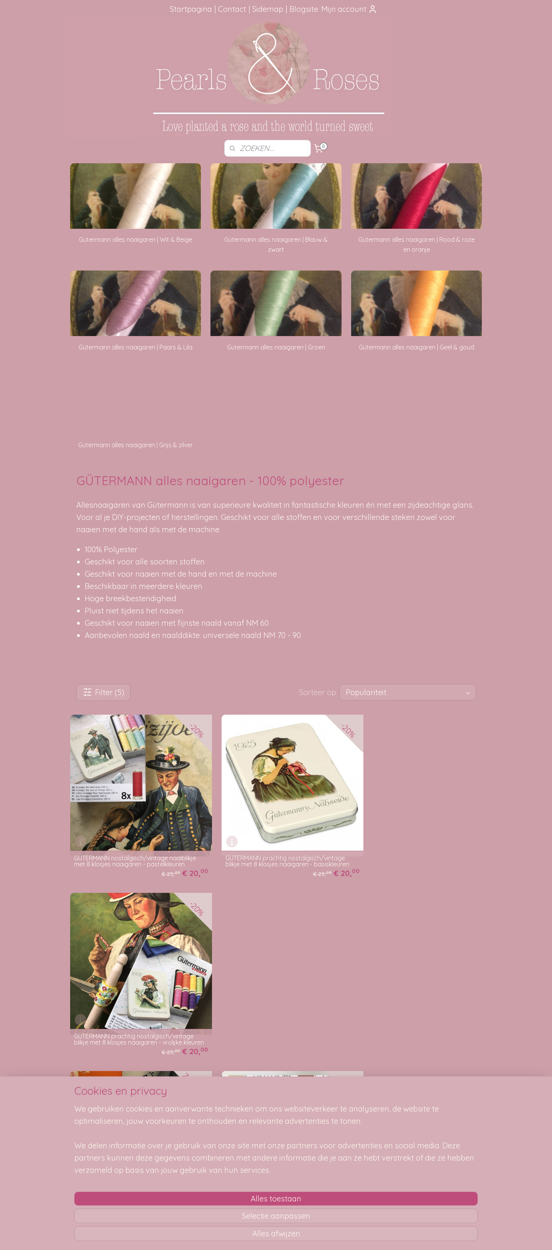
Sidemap (267, 9)
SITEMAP (363, 1101)
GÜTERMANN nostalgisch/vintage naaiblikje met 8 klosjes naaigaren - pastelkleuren (135, 850)
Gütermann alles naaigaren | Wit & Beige (135, 239)
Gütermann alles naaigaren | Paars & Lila (135, 347)
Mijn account (349, 9)
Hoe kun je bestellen (187, 1092)
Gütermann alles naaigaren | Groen (276, 347)
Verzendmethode (184, 1101)
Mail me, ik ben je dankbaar (276, 1110)
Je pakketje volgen (186, 1110)
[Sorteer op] (408, 692)
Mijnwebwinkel (358, 1236)
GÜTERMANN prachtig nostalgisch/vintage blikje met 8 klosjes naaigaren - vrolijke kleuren (415, 847)
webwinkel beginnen (294, 1236)
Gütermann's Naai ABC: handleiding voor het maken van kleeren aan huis (131, 1017)
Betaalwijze (176, 1135)
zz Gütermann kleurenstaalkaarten (263, 1020)
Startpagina (191, 9)
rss (267, 1236)
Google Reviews (99, 1144)
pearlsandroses (431, 1078)
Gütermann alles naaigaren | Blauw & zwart (276, 244)
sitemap (253, 1236)
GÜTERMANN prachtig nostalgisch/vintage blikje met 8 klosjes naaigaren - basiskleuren (274, 847)
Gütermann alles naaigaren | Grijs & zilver (135, 445)
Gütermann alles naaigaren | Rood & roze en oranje (416, 244)
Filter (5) (103, 692)
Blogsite (303, 9)
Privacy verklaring (184, 1144)
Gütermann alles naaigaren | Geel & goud (416, 347)
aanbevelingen (107, 1118)
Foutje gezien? (276, 1092)
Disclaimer (175, 1153)
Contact (232, 9)
